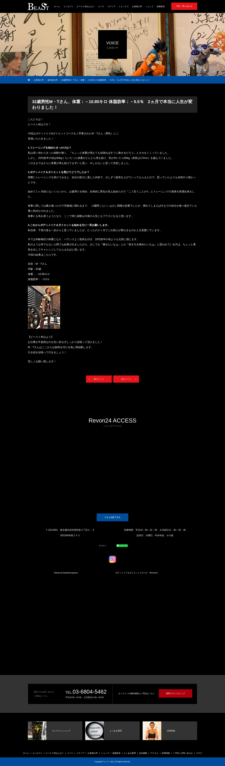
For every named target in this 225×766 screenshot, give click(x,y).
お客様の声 (137, 6)
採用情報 (166, 753)
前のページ (99, 379)
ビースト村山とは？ (86, 6)
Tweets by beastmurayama (66, 573)
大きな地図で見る (112, 517)
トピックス (124, 6)
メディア (111, 6)
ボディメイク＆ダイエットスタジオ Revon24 (136, 573)
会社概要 (143, 753)
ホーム (57, 6)
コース (101, 6)
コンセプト (68, 6)
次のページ (126, 379)
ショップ (149, 6)
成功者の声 (52, 80)
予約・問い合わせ (184, 6)
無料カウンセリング (175, 693)
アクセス (154, 753)
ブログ (199, 753)
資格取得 (161, 6)
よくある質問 (130, 753)
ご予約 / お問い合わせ (183, 753)
